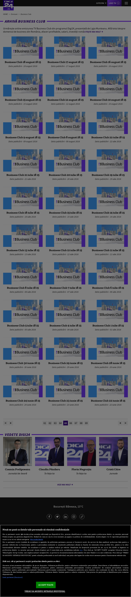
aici (81, 550)
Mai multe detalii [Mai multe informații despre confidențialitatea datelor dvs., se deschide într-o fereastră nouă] (36, 539)
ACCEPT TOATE (45, 585)
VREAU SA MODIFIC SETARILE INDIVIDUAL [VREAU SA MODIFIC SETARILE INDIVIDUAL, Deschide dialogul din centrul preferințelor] (45, 591)
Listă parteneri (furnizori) (12, 577)
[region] (65, 561)
